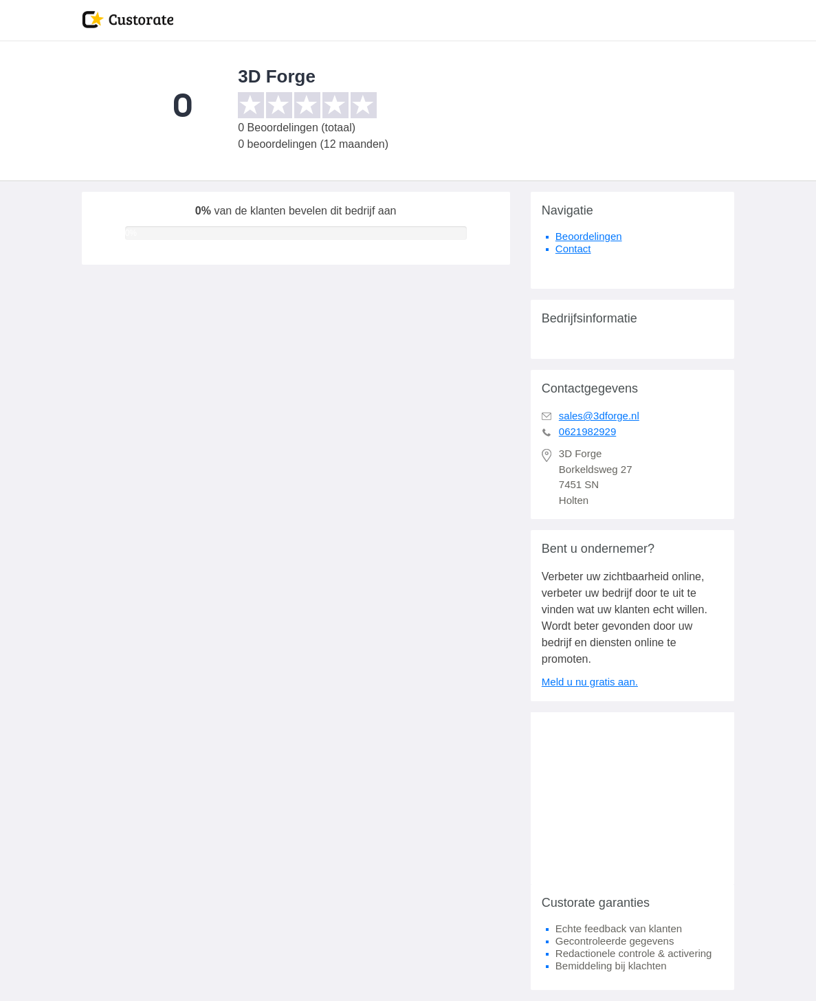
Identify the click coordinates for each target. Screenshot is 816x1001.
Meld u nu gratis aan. (590, 682)
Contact (573, 248)
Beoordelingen (588, 236)
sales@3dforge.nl (599, 415)
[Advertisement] (633, 798)
